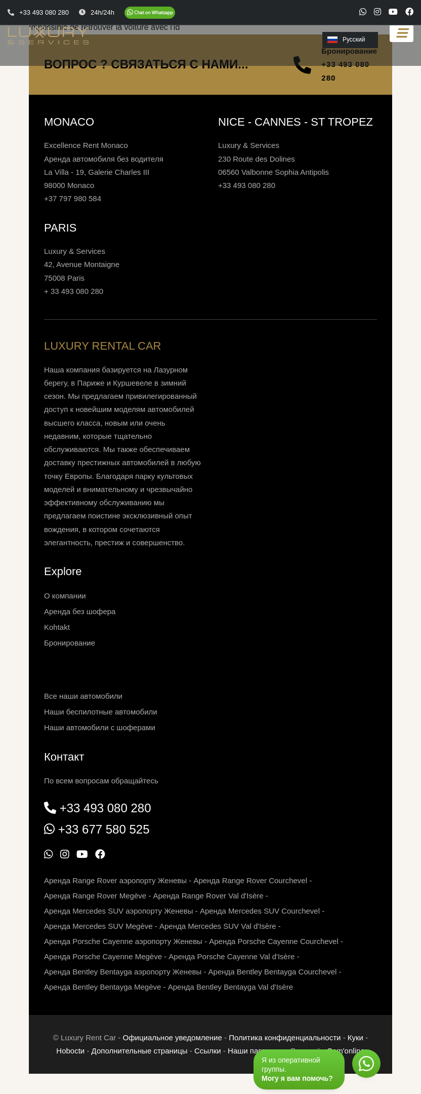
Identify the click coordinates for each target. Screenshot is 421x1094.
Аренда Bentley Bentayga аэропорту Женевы (122, 971)
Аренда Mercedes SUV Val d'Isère (217, 926)
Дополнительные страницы (140, 1050)
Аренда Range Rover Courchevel (250, 880)
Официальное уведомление (172, 1037)
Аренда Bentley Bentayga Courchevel (272, 971)
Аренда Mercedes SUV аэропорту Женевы (118, 911)
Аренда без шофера (79, 611)
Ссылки (207, 1050)
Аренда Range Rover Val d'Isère (208, 895)
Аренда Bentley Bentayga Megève (102, 987)
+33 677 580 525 (104, 829)
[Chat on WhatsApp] (149, 13)
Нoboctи (70, 1050)
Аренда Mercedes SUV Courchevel (260, 911)
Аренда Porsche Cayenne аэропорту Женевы (123, 941)
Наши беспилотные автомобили (100, 711)
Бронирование (69, 642)
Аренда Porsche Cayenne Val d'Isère (231, 956)
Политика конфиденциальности (285, 1037)
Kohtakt (57, 627)
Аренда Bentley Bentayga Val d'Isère (230, 987)
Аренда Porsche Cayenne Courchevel (274, 941)
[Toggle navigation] (401, 33)
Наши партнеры (256, 1050)
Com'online (346, 1050)
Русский (346, 39)
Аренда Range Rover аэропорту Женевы (115, 880)
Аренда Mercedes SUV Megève (98, 926)
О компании (65, 595)
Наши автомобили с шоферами (99, 727)
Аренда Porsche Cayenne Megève (103, 956)
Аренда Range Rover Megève (95, 895)
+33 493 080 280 (345, 71)
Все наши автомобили (83, 696)
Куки (355, 1037)
